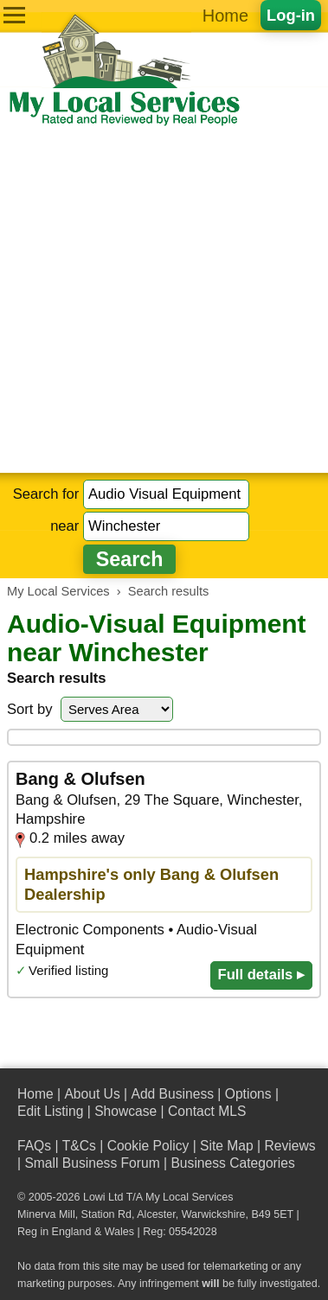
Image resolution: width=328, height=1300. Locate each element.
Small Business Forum (91, 1163)
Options (248, 1094)
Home (225, 15)
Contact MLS (207, 1111)
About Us (91, 1094)
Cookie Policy (148, 1145)
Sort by (30, 709)
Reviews (289, 1145)
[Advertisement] (164, 300)
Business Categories (232, 1163)
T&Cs (79, 1145)
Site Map (227, 1145)
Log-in (291, 15)
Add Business (172, 1094)
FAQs (34, 1145)
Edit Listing (50, 1111)
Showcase (125, 1111)
